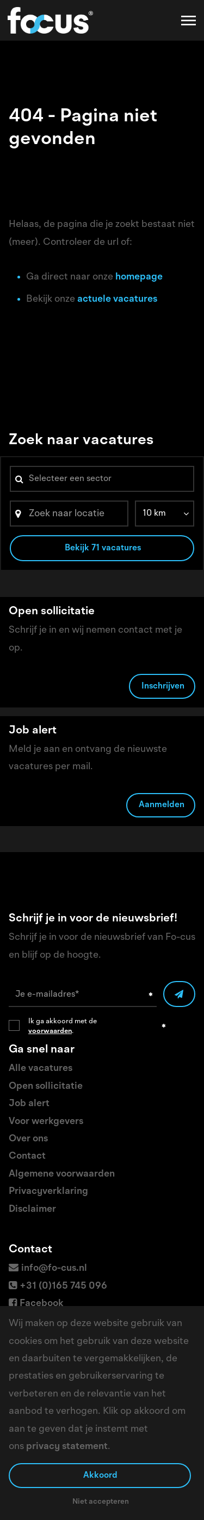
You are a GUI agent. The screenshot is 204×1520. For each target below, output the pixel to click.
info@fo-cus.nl (54, 1268)
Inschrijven (162, 686)
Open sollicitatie (46, 1086)
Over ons (28, 1139)
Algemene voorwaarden (62, 1174)
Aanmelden (161, 805)
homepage (139, 277)
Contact (27, 1156)
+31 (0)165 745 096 (63, 1286)
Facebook (42, 1303)
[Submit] (179, 994)
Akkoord (100, 1475)
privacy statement (67, 1446)
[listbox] (164, 514)
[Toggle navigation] (189, 20)
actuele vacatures (117, 299)
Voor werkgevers (46, 1121)
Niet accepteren (100, 1501)
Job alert (29, 1103)
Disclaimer (32, 1209)
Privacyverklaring (48, 1191)
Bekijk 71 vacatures (103, 548)
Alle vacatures (40, 1068)
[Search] (69, 514)
